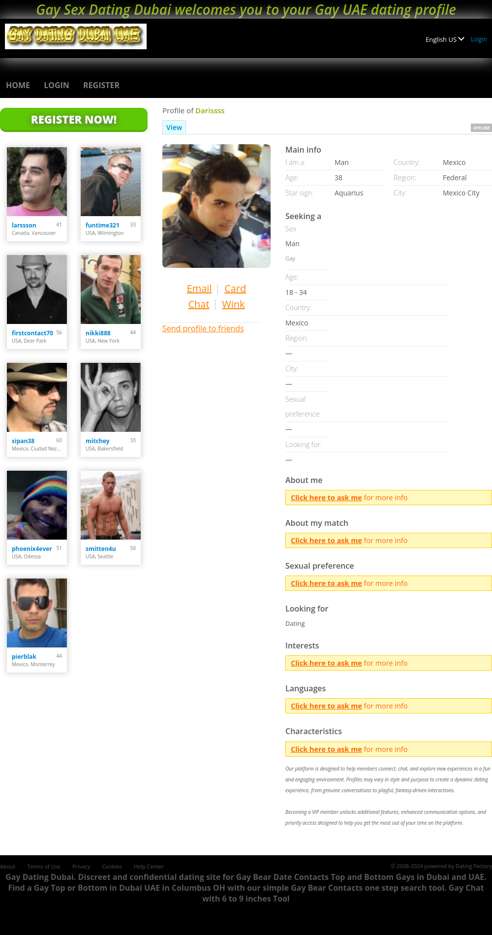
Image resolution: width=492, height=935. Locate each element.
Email (199, 288)
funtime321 (103, 225)
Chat (198, 304)
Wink (233, 304)
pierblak (24, 656)
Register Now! (74, 119)
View (174, 127)
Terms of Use (44, 866)
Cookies (112, 866)
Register (101, 85)
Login (479, 38)
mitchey (98, 441)
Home (18, 85)
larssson (24, 225)
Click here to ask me (326, 497)
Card (235, 288)
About (7, 866)
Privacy (81, 866)
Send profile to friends (203, 328)
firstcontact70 (32, 333)
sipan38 (23, 441)
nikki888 (98, 333)
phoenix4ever (32, 549)
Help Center (149, 866)
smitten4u (101, 549)
